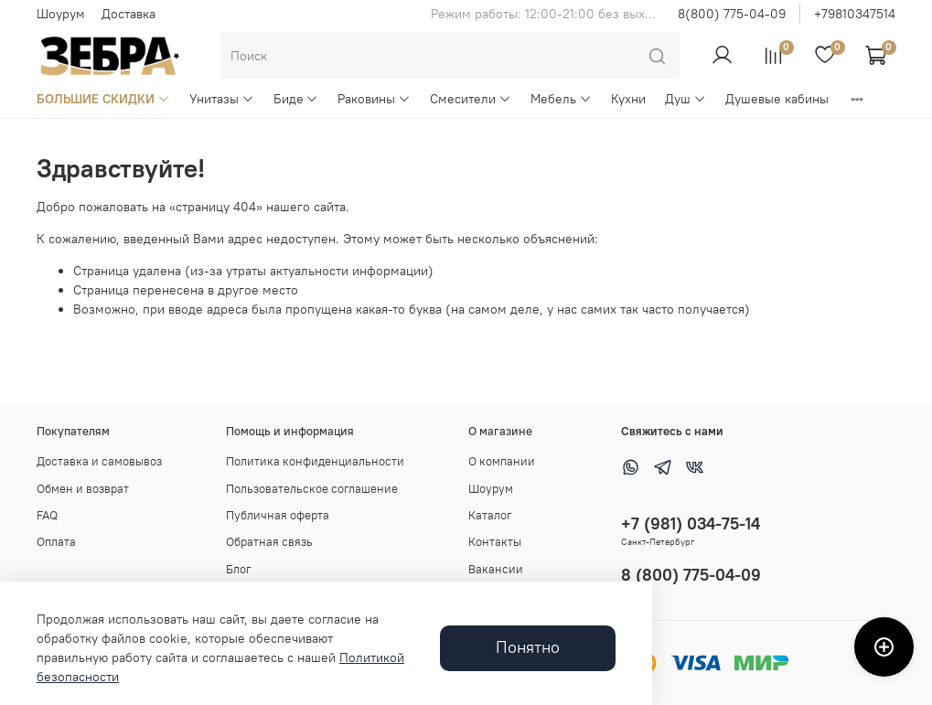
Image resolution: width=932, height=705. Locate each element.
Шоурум (61, 13)
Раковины (374, 99)
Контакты (494, 542)
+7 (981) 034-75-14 (690, 523)
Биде (296, 99)
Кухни (628, 99)
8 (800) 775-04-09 (691, 574)
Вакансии (495, 569)
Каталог (490, 515)
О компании (501, 461)
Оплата (56, 542)
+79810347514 (854, 13)
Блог (239, 569)
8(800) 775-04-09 (732, 13)
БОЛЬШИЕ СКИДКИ (103, 99)
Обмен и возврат (83, 489)
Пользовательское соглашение (312, 489)
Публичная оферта (277, 515)
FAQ (47, 515)
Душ (685, 99)
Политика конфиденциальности (315, 461)
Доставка (128, 13)
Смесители (470, 99)
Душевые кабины (777, 99)
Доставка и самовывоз (99, 461)
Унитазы (221, 99)
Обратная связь (269, 542)
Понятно (528, 647)
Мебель (561, 99)
